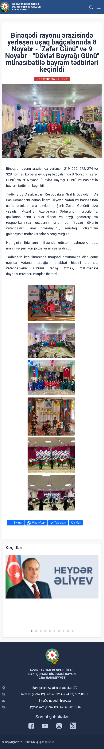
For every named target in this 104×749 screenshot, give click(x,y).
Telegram (60, 522)
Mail (78, 522)
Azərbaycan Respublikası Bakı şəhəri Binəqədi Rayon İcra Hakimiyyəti (26, 7)
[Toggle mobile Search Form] (91, 7)
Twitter (18, 522)
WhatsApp (38, 522)
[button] (31, 631)
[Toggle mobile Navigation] (98, 7)
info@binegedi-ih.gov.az (55, 700)
